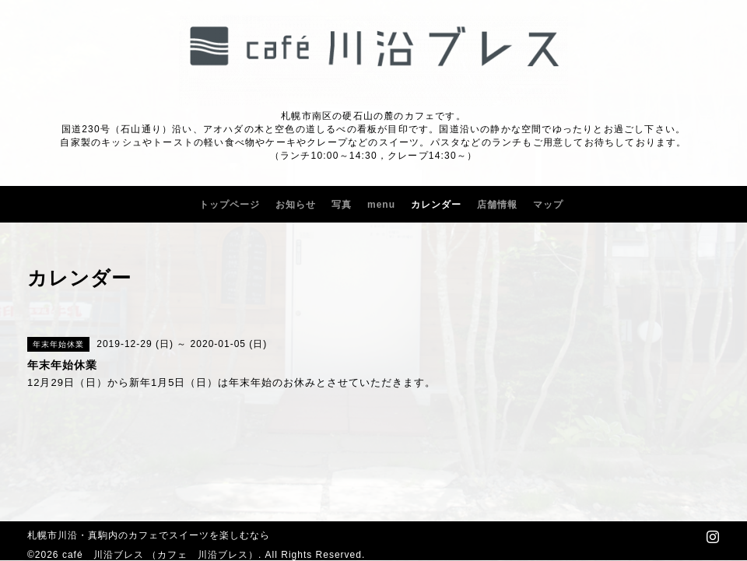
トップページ (229, 204)
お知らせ (295, 204)
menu (381, 204)
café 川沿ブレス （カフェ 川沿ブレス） (160, 554)
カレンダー (436, 204)
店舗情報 (497, 204)
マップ (548, 204)
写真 (341, 204)
